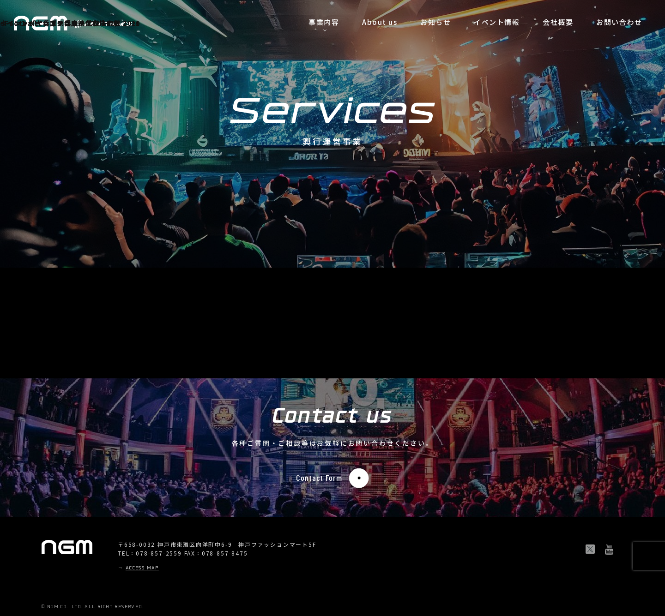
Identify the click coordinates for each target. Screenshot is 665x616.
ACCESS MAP (142, 568)
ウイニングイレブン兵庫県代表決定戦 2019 (70, 23)
